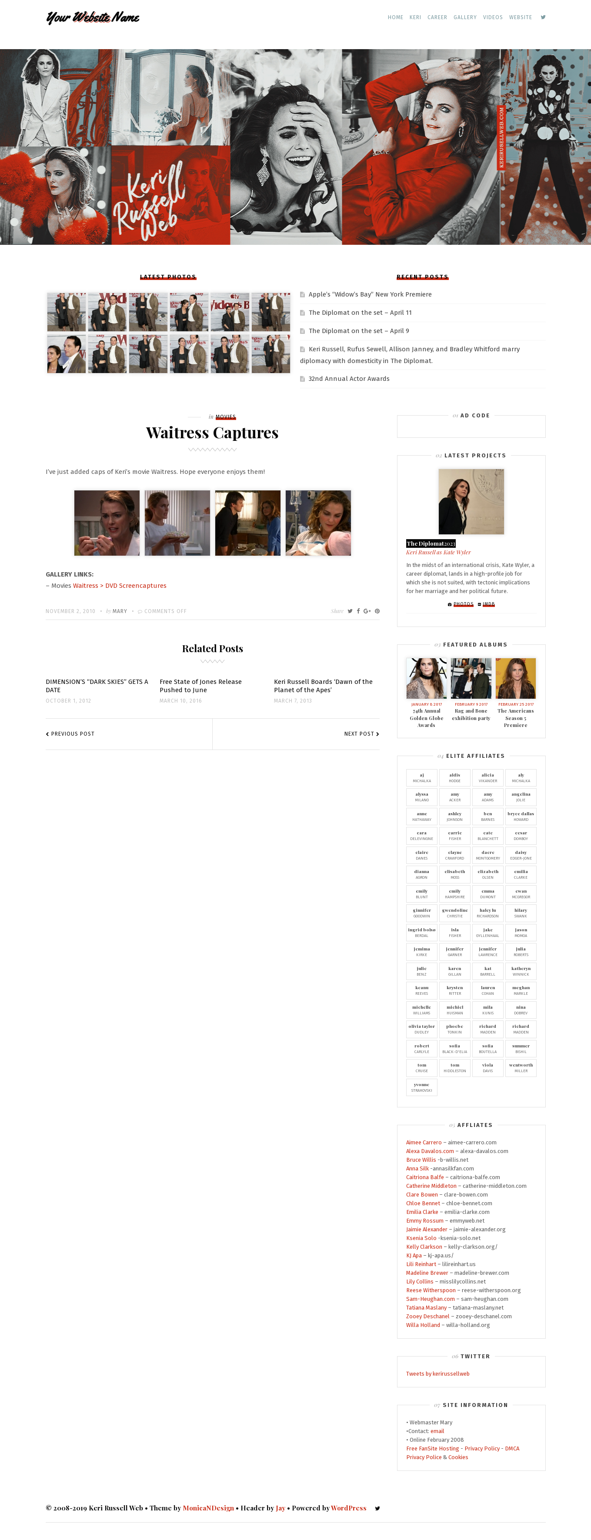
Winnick (521, 971)
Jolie (521, 796)
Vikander (488, 777)
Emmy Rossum (425, 1220)
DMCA (512, 1448)
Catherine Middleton (431, 1186)
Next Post (359, 734)
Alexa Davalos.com (430, 1151)
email (437, 1431)
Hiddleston (455, 1067)
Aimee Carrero (424, 1142)
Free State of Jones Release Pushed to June (201, 686)
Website (520, 17)
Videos (493, 17)
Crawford (455, 854)
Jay (280, 1507)
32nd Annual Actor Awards (349, 379)
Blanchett (488, 835)
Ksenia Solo (421, 1238)
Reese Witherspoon (431, 1290)
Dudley (422, 1028)
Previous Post (73, 734)
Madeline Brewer (427, 1273)
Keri (415, 17)
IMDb (489, 604)
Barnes (488, 816)
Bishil (521, 1048)
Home (396, 17)
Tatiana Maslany (426, 1307)
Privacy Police (424, 1457)
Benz (422, 971)
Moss (455, 874)
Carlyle (422, 1048)
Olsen (488, 874)
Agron (422, 874)
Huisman (455, 1009)
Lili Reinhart (421, 1264)
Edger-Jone (521, 854)
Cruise (422, 1067)
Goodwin (422, 912)
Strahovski (422, 1087)
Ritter (455, 990)
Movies (226, 417)
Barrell (488, 971)
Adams (488, 796)
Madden (488, 1028)
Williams (422, 1009)
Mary (120, 611)
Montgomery (488, 854)
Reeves (422, 990)
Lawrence (488, 951)
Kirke (422, 951)
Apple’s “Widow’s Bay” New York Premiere (370, 294)
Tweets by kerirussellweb (438, 1373)
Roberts (521, 951)
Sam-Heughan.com (430, 1299)
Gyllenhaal (488, 932)
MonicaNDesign (208, 1507)
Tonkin (455, 1028)
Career (437, 17)
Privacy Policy (482, 1448)
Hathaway (422, 816)
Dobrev (521, 1009)
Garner (455, 951)
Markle (521, 990)
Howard (521, 816)
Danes (422, 854)
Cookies (458, 1457)
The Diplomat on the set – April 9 (359, 331)
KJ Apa (414, 1255)
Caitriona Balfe (425, 1177)
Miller (521, 1067)
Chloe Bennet (423, 1203)
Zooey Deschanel (428, 1316)
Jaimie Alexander (426, 1229)
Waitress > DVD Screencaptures (120, 586)
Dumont (488, 893)
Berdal (422, 932)
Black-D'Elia (455, 1048)
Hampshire (455, 893)
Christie (455, 912)
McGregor (521, 893)
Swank (521, 912)
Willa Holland (423, 1325)
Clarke (521, 874)
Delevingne (422, 835)
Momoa (521, 932)
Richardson (488, 912)
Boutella (488, 1048)
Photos (464, 604)
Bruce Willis (421, 1160)
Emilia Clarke (422, 1212)
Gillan (455, 971)
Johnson (455, 816)
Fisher (455, 835)
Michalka (422, 777)
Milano (422, 796)
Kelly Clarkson (424, 1246)
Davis (488, 1067)
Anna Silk (417, 1168)
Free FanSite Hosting (432, 1448)
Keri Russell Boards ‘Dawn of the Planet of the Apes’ (323, 686)
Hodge (455, 777)
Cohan (488, 990)
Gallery (465, 17)
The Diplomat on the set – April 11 (360, 313)
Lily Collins (420, 1281)
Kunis (488, 1009)
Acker (455, 796)
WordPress (349, 1507)
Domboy (521, 835)
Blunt (422, 893)
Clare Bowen (422, 1194)
